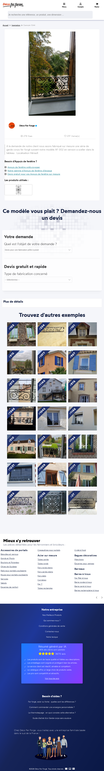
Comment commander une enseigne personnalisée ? (52, 707)
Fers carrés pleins (45, 572)
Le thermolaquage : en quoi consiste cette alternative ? (52, 712)
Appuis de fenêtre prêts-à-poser (24, 167)
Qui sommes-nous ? (51, 620)
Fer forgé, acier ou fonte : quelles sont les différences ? (52, 701)
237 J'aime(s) (72, 136)
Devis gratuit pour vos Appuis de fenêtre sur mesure (34, 174)
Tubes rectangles (45, 588)
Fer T (40, 584)
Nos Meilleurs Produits (51, 615)
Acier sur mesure (47, 555)
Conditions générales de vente (52, 626)
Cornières (42, 580)
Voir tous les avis (52, 678)
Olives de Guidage (9, 566)
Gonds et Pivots (7, 558)
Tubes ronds (43, 563)
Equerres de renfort (9, 587)
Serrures (4, 579)
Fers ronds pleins (45, 567)
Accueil (5, 25)
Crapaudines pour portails (49, 550)
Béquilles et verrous (9, 554)
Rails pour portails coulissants (13, 570)
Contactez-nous (52, 631)
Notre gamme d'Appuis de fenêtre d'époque (30, 170)
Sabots (4, 583)
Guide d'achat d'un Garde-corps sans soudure (52, 718)
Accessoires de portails (14, 550)
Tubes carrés (43, 559)
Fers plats (42, 576)
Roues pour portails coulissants (14, 575)
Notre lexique (52, 637)
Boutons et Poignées (10, 562)
